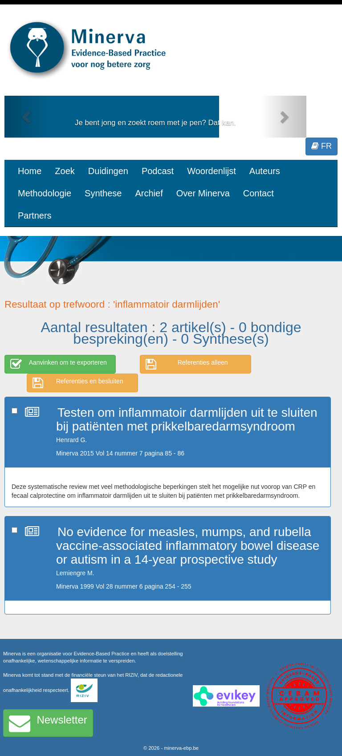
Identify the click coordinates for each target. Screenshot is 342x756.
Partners (35, 215)
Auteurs (264, 171)
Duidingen (108, 171)
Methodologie (44, 193)
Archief (149, 193)
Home (29, 171)
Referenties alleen (187, 364)
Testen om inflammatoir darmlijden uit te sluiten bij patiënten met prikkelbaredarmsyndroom (187, 419)
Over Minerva (203, 193)
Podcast (158, 171)
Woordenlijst (211, 171)
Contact (258, 193)
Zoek (64, 171)
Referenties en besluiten (78, 383)
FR (321, 146)
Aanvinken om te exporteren (58, 364)
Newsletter (48, 723)
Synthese (103, 193)
